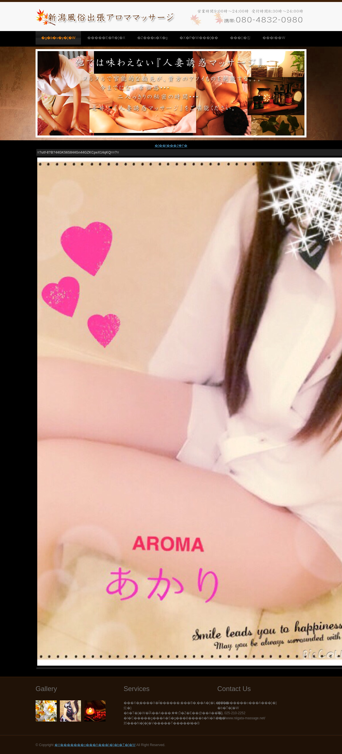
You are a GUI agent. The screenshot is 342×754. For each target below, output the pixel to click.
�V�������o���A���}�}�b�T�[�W (94, 745)
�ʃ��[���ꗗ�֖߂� (171, 146)
